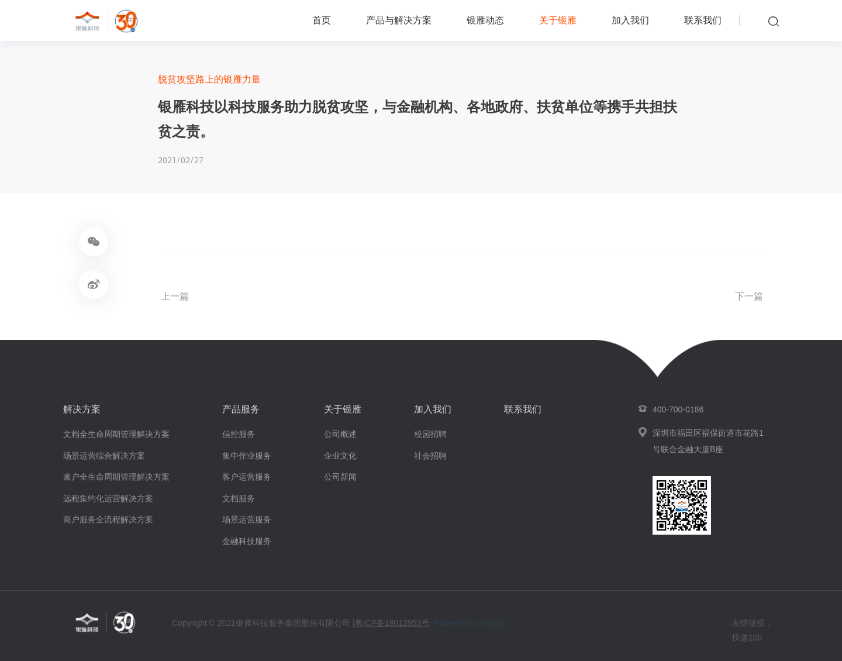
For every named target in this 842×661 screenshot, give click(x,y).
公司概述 (340, 434)
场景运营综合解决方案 (104, 455)
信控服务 (238, 434)
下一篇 (749, 296)
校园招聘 (430, 434)
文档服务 (238, 498)
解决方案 (82, 409)
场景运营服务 (246, 519)
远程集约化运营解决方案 (108, 498)
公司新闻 (340, 476)
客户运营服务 (246, 476)
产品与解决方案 (399, 20)
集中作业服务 (246, 455)
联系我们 (703, 20)
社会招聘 (430, 455)
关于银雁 (558, 20)
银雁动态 (485, 20)
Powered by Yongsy (470, 623)
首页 (321, 20)
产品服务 (241, 409)
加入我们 (630, 20)
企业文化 (340, 455)
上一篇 (175, 296)
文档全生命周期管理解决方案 (116, 434)
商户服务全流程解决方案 (108, 519)
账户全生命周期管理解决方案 (116, 476)
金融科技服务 (246, 541)
